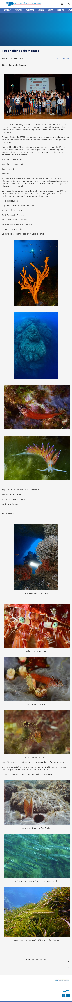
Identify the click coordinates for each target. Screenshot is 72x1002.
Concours (41, 10)
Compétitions (30, 10)
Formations (18, 10)
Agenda (50, 10)
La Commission (6, 10)
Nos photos (60, 10)
